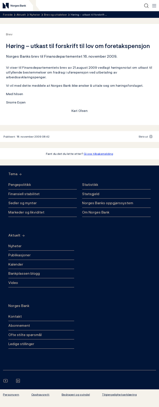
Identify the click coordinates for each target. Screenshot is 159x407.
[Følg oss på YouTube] (6, 380)
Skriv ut (143, 136)
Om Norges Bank (96, 212)
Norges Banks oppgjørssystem (107, 202)
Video (13, 282)
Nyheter (15, 245)
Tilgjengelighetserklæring (119, 394)
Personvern (11, 394)
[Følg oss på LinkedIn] (19, 380)
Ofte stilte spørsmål (25, 334)
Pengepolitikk (19, 184)
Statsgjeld (90, 193)
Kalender (15, 264)
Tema (12, 174)
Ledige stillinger (21, 343)
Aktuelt (14, 235)
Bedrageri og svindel (76, 394)
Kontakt (15, 316)
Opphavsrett (40, 394)
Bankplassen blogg (24, 273)
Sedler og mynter (22, 202)
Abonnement (19, 325)
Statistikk (90, 184)
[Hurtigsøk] (146, 6)
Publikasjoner (19, 255)
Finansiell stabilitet (24, 193)
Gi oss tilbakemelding (98, 153)
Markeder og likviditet (26, 212)
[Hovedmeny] (154, 6)
